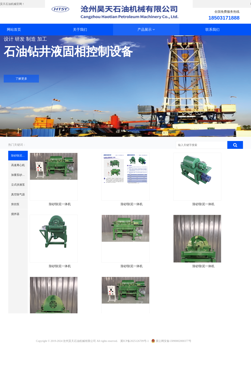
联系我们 (212, 29)
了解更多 (21, 79)
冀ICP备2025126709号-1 (134, 341)
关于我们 (80, 29)
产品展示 (146, 29)
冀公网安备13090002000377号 (171, 341)
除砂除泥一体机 (63, 224)
